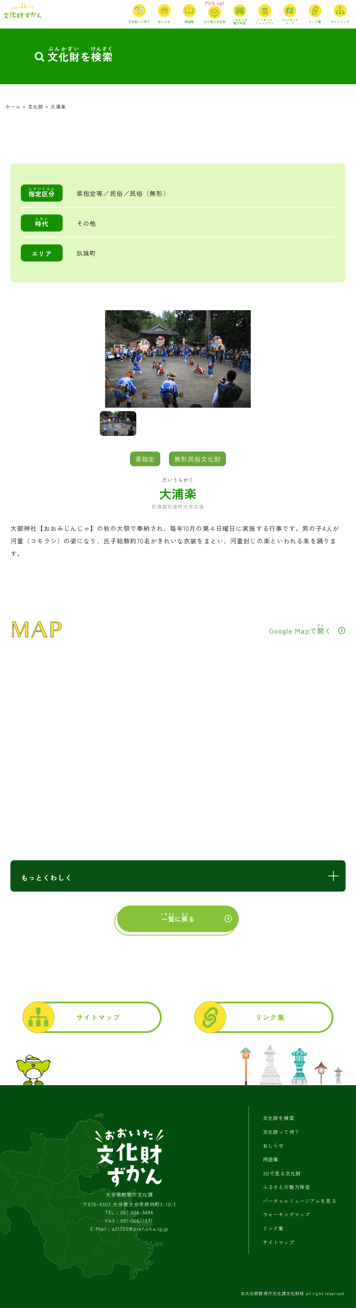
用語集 (270, 1159)
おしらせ (273, 1145)
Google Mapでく (300, 629)
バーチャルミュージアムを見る (300, 1200)
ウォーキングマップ (286, 1214)
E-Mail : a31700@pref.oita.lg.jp (129, 1228)
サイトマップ (98, 1017)
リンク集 (269, 1017)
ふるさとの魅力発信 (286, 1186)
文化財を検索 (278, 1117)
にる (178, 917)
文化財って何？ (281, 1131)
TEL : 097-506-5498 (129, 1212)
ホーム (13, 106)
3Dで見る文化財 (282, 1173)
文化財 (35, 106)
